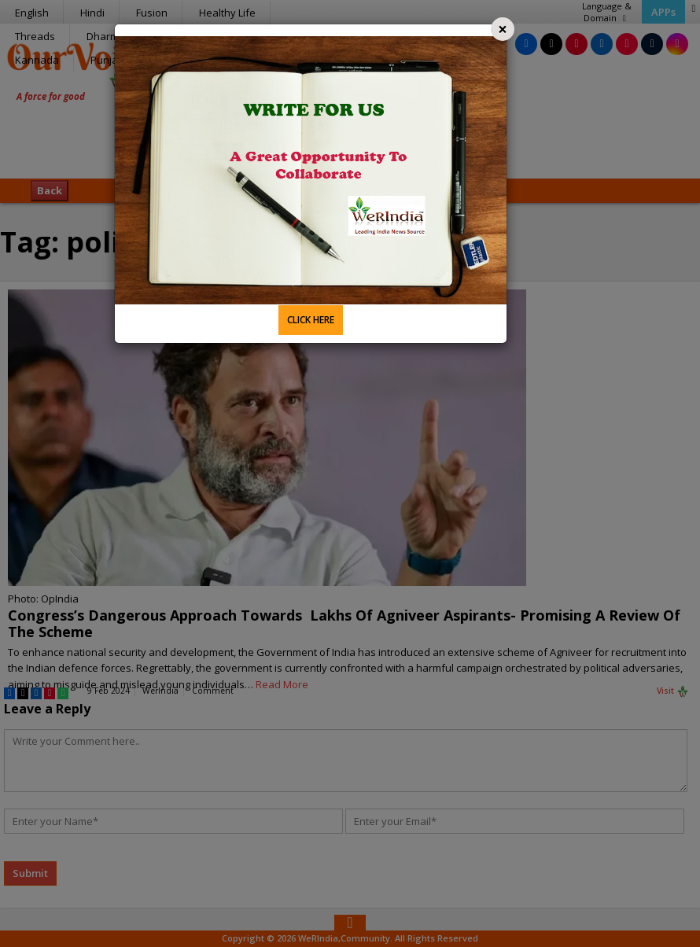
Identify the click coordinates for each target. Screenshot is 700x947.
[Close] (502, 29)
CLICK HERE (310, 319)
